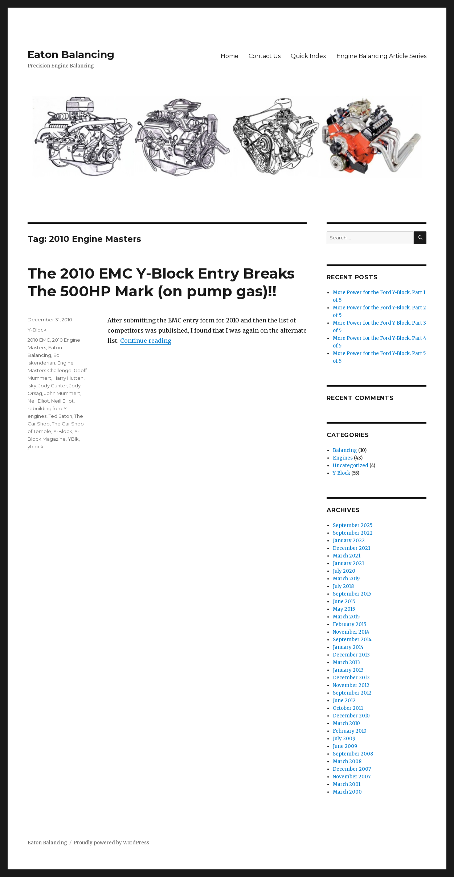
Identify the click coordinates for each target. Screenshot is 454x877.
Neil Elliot (38, 401)
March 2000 (347, 792)
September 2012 (352, 693)
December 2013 (351, 655)
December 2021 (351, 548)
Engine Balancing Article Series (381, 56)
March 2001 (346, 784)
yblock (36, 446)
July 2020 (344, 571)
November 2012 (351, 685)
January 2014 (348, 647)
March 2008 (347, 761)
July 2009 (344, 739)
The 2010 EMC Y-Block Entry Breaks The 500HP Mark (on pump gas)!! (161, 282)
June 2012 (344, 700)
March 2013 (346, 662)
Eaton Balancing (71, 54)
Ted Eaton (60, 416)
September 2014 (352, 640)
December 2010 (351, 716)
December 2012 (351, 678)
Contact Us (265, 56)
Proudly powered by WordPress (111, 843)
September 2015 (352, 594)
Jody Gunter (52, 385)
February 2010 (350, 731)
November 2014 (351, 632)
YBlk (73, 439)
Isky (32, 385)
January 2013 (348, 670)
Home (229, 56)
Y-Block (37, 330)
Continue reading (145, 340)
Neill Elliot (62, 401)
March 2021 (346, 556)
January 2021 (348, 563)
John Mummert (62, 393)
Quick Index (308, 56)
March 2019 (346, 579)
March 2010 (346, 723)
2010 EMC (39, 340)
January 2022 (349, 541)
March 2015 (346, 617)
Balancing (345, 450)
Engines (343, 458)
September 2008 (353, 754)
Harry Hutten (68, 378)
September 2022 (353, 533)
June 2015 (344, 601)
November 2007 (352, 777)
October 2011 (348, 708)
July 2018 (343, 586)
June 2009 (345, 746)
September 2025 (352, 525)
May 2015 (344, 609)
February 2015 (349, 624)
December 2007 (352, 769)
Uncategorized (350, 465)
